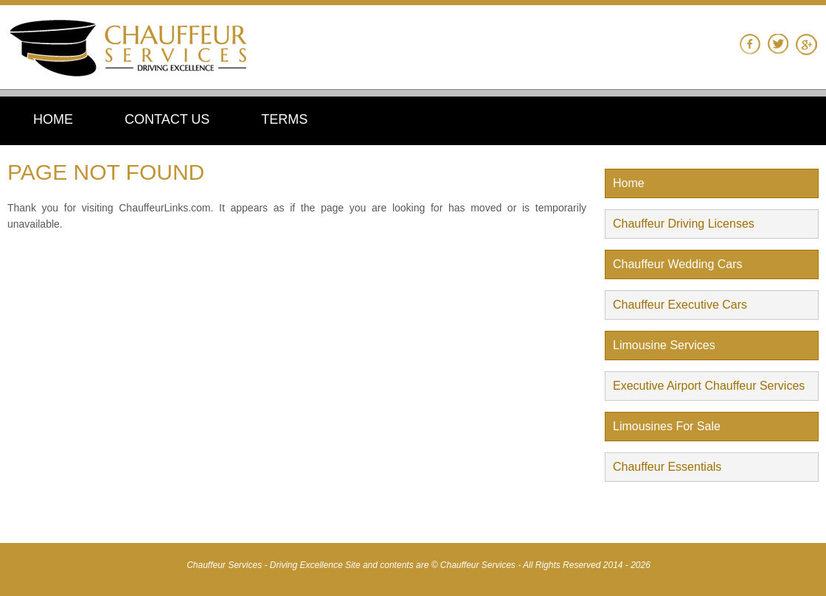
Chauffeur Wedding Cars (678, 264)
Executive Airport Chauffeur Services (709, 385)
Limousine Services (664, 345)
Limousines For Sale (667, 426)
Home (629, 183)
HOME (53, 119)
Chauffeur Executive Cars (680, 304)
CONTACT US (167, 119)
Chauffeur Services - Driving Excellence (266, 565)
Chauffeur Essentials (667, 466)
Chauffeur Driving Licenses (683, 223)
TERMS (284, 119)
